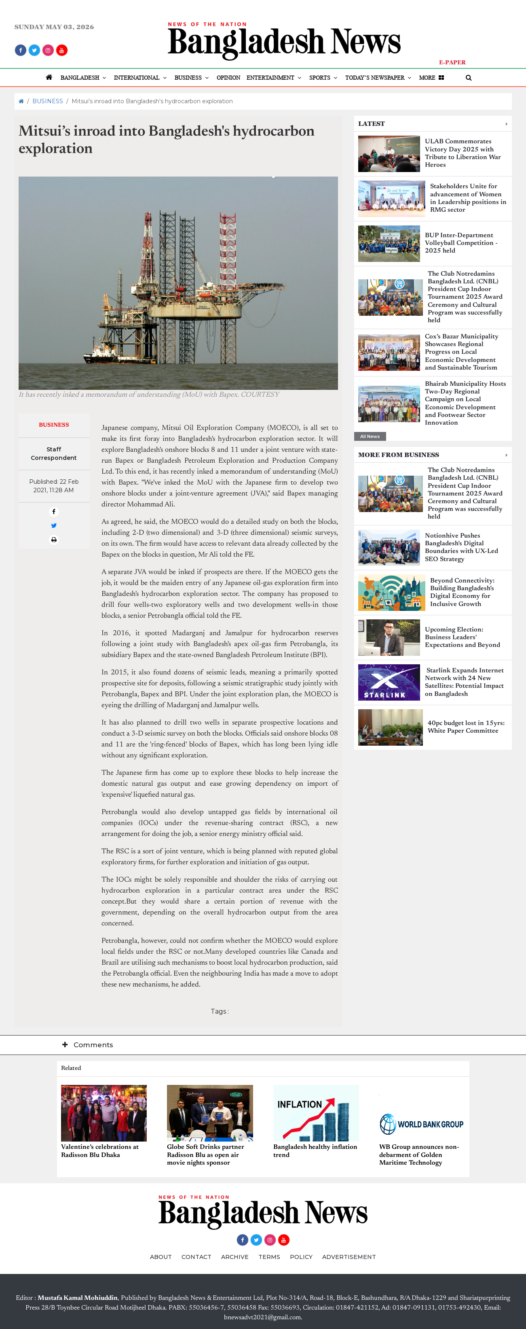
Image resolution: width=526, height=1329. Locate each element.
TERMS (269, 1257)
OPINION (228, 77)
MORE (432, 77)
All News (370, 436)
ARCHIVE (235, 1257)
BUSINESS (192, 77)
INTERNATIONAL (141, 77)
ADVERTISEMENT (349, 1257)
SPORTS (324, 77)
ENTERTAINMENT (275, 77)
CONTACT (196, 1257)
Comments (87, 1045)
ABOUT (161, 1257)
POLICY (301, 1257)
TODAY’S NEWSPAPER (379, 77)
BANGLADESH (84, 77)
